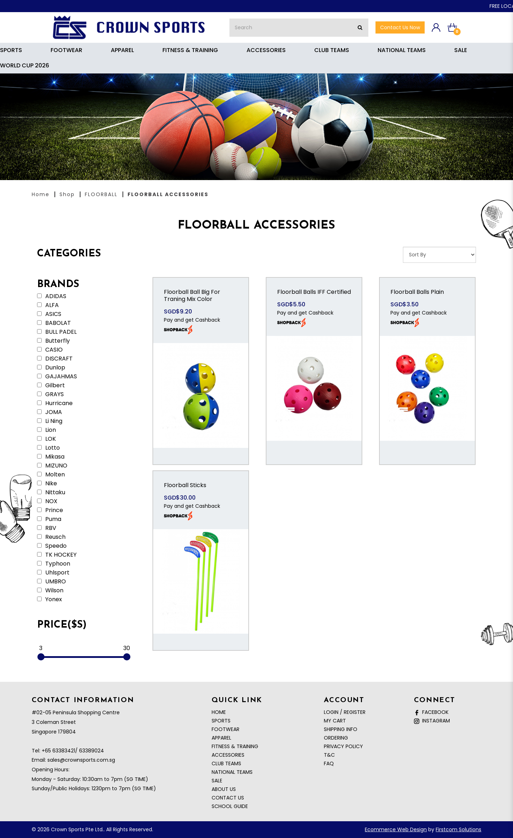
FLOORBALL (101, 194)
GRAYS (50, 394)
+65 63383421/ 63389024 (73, 750)
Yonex (49, 599)
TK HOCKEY (57, 554)
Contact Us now (400, 27)
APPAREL (221, 737)
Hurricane (55, 403)
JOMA (49, 412)
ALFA (48, 305)
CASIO (50, 349)
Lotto (48, 447)
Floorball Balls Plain (417, 292)
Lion (46, 430)
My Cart (335, 720)
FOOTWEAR (225, 729)
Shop (67, 194)
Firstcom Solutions (458, 829)
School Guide (230, 806)
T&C (329, 754)
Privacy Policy (343, 746)
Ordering (336, 737)
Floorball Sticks (185, 485)
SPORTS (221, 720)
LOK (46, 439)
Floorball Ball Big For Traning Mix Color (192, 295)
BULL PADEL (57, 332)
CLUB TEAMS (226, 763)
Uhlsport (53, 572)
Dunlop (51, 367)
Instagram (432, 720)
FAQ (329, 763)
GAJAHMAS (57, 376)
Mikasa (50, 456)
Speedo (52, 546)
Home (41, 194)
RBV (46, 528)
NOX (47, 501)
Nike (47, 483)
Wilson (50, 590)
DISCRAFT (55, 358)
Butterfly (53, 340)
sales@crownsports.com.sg (81, 759)
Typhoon (53, 563)
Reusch (51, 537)
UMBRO (51, 581)
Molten (51, 474)
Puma (49, 519)
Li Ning (49, 421)
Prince (50, 510)
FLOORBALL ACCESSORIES (168, 194)
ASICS (49, 314)
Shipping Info (340, 729)
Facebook (431, 712)
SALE (217, 780)
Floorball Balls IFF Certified (314, 292)
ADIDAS (51, 296)
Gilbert (51, 385)
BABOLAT (54, 323)
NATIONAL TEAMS (232, 772)
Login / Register (345, 712)
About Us (224, 789)
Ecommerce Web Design (396, 829)
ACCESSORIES (228, 754)
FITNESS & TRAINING (235, 746)
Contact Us (228, 797)
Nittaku (51, 492)
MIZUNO (52, 465)
